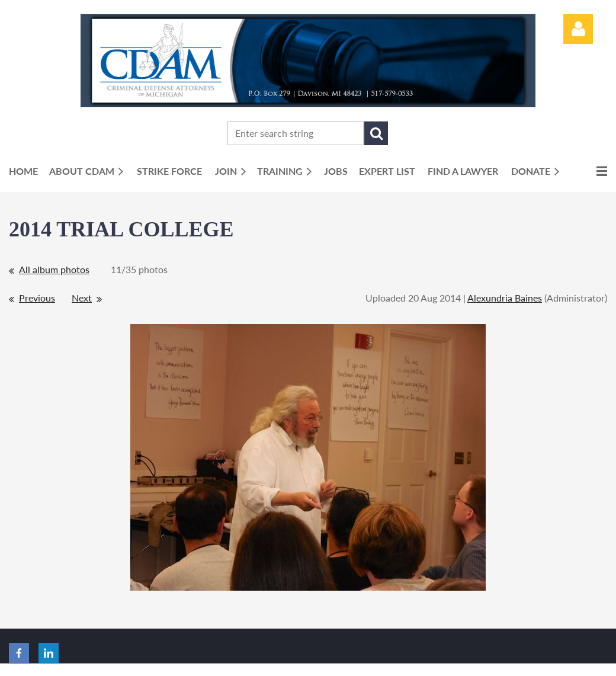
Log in (578, 29)
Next (82, 297)
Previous (37, 297)
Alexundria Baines (504, 297)
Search (376, 133)
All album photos (54, 269)
